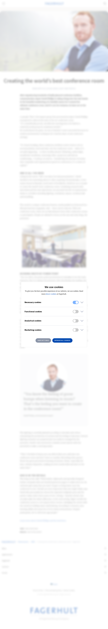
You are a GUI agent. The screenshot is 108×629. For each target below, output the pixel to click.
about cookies (51, 294)
